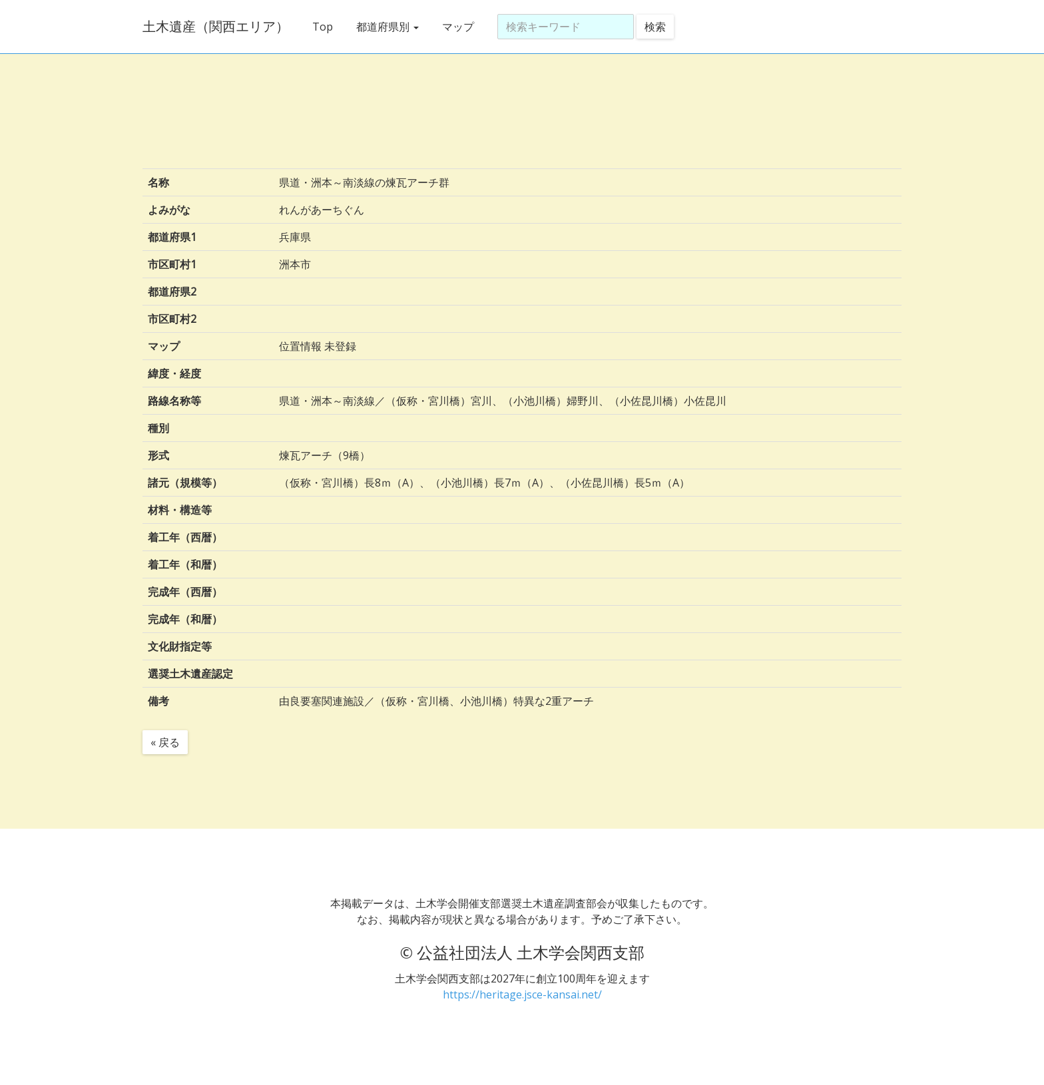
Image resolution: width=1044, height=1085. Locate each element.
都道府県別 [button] (387, 26)
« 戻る (165, 742)
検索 (655, 26)
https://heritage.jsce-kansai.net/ (522, 994)
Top (322, 26)
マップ (458, 26)
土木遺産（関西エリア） (215, 26)
